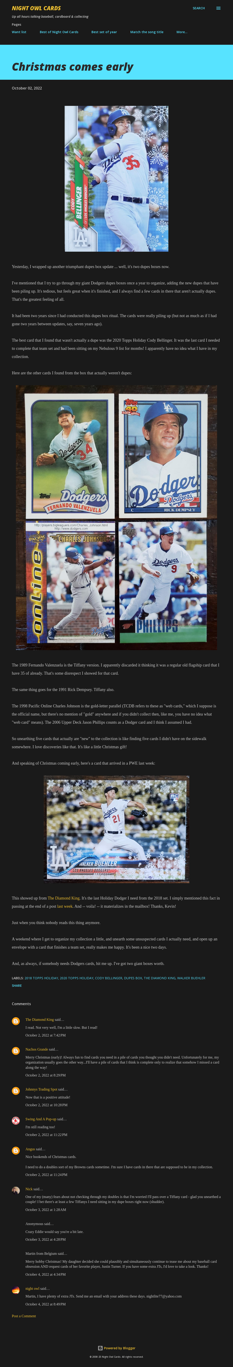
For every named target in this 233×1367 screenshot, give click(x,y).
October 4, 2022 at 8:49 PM (45, 1304)
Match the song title (146, 32)
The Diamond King (64, 898)
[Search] (199, 8)
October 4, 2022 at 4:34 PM (45, 1274)
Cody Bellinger (108, 978)
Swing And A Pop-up (40, 1119)
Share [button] (17, 985)
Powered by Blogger (116, 1348)
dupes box (133, 978)
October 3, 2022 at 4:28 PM (45, 1239)
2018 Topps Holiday (41, 978)
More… (182, 32)
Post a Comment (24, 1316)
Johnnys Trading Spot (41, 1089)
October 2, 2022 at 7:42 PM (45, 1035)
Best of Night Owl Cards (59, 32)
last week (64, 906)
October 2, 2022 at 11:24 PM (46, 1175)
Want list (19, 32)
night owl (32, 1288)
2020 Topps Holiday (76, 978)
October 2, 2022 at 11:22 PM (46, 1135)
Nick (29, 1189)
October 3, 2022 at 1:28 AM (45, 1210)
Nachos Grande (36, 1049)
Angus (30, 1149)
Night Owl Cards (36, 8)
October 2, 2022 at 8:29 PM (45, 1075)
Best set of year (104, 32)
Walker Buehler (191, 978)
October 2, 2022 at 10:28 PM (46, 1105)
